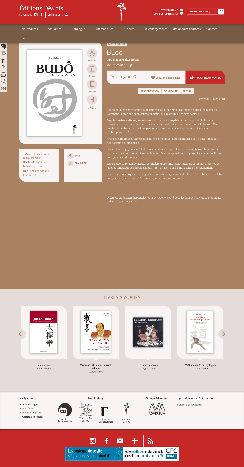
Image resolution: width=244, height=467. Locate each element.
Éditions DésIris (41, 8)
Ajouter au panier (205, 77)
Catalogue (67, 29)
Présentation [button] (150, 91)
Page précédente (116, 44)
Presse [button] (187, 91)
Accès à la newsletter (190, 404)
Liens (197, 29)
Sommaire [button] (171, 91)
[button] (23, 341)
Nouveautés (29, 29)
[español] (219, 99)
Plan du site (28, 409)
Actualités (49, 29)
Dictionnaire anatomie (159, 29)
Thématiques (88, 29)
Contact (184, 29)
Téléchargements (128, 29)
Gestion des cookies (32, 417)
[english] (203, 99)
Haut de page (29, 405)
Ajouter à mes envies (166, 78)
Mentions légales (31, 413)
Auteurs (107, 29)
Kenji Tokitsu (119, 65)
